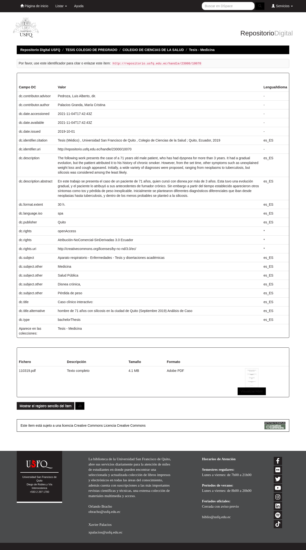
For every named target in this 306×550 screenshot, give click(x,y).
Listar (61, 6)
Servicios (282, 6)
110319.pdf (27, 371)
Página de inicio (34, 6)
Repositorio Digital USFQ (40, 50)
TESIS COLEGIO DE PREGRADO (91, 50)
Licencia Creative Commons (125, 425)
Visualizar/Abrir (251, 391)
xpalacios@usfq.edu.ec (105, 532)
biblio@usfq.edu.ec (216, 517)
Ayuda (78, 6)
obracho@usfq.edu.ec (104, 512)
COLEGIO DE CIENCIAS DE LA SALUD (153, 50)
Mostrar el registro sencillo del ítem (45, 406)
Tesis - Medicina (201, 50)
